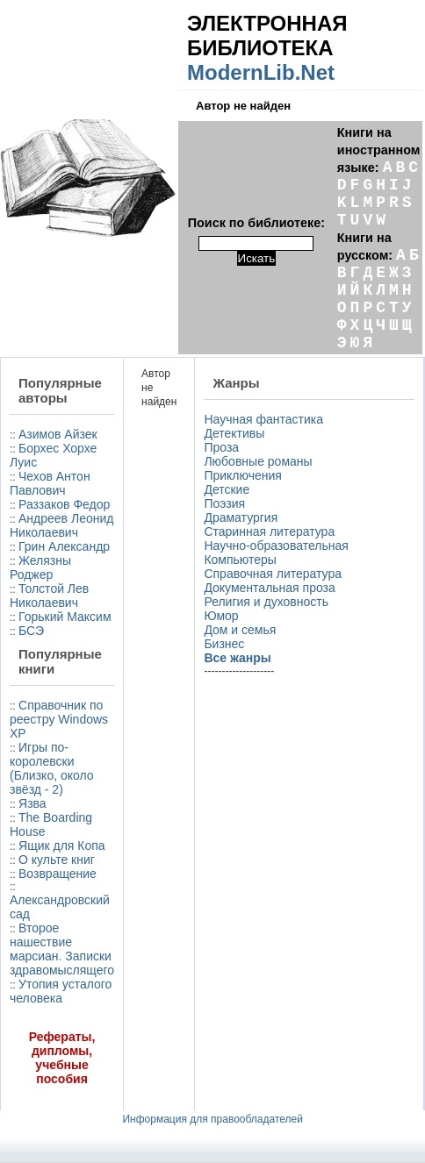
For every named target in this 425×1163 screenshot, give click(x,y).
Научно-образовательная (276, 546)
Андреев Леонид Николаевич (61, 525)
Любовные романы (258, 461)
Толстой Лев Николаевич (49, 596)
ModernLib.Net (261, 72)
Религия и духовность (266, 602)
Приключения (243, 475)
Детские (226, 489)
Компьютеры (240, 560)
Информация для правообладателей (212, 1119)
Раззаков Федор (64, 504)
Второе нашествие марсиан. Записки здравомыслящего (62, 949)
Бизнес (224, 644)
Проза (221, 447)
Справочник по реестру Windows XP (59, 719)
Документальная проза (269, 588)
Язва (32, 803)
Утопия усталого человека (61, 991)
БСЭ (31, 631)
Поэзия (224, 503)
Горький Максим (65, 617)
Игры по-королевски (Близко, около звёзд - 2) (52, 768)
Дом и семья (240, 630)
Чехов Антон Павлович (50, 483)
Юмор (221, 616)
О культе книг (56, 860)
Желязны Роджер (40, 567)
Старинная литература (269, 531)
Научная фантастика (263, 419)
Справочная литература (273, 574)
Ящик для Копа (61, 845)
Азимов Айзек (57, 434)
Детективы (234, 433)
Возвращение (57, 874)
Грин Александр (64, 546)
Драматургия (240, 517)
